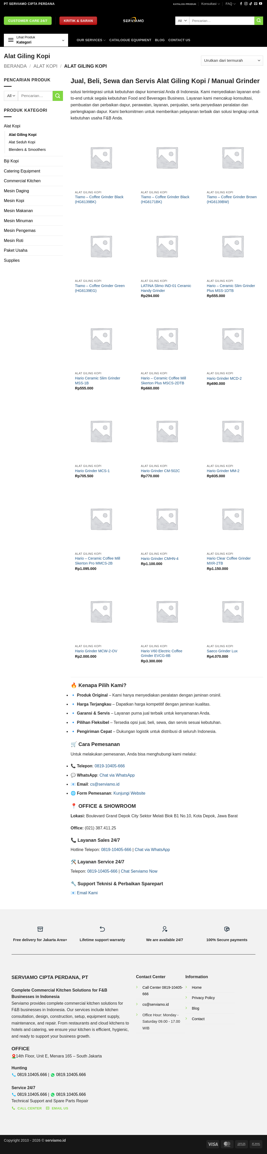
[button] (36, 40)
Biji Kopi (11, 161)
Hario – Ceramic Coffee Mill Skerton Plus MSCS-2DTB (163, 380)
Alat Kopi (45, 66)
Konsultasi (210, 4)
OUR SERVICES (91, 40)
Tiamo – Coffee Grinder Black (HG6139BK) (99, 199)
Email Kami (87, 893)
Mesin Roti (13, 240)
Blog (160, 40)
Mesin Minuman (18, 221)
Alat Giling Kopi (22, 135)
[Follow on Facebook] (241, 4)
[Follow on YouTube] (260, 4)
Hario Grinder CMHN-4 (159, 559)
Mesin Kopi (14, 200)
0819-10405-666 (110, 766)
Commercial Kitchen (22, 181)
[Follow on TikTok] (250, 4)
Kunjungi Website (129, 793)
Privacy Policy (203, 998)
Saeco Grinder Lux (222, 651)
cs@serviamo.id (104, 784)
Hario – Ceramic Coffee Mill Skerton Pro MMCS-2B (97, 560)
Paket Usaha (15, 250)
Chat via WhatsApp (117, 775)
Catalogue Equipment (130, 40)
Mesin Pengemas (20, 230)
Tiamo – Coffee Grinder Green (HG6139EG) (100, 288)
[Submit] (258, 20)
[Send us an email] (255, 4)
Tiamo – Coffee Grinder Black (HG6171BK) (165, 199)
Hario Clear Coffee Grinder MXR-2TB (229, 560)
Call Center (152, 987)
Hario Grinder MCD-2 (224, 378)
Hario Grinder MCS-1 (92, 471)
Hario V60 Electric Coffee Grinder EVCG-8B (161, 653)
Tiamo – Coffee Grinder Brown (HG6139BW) (232, 199)
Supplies (12, 260)
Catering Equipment (22, 171)
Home (196, 987)
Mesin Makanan (18, 211)
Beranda (15, 66)
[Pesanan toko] (232, 61)
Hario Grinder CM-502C (160, 471)
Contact (198, 1019)
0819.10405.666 (32, 1074)
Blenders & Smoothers (27, 149)
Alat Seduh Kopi (22, 142)
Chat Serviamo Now (139, 871)
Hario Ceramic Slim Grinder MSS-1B (97, 380)
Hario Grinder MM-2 (223, 471)
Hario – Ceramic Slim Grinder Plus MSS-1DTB (231, 288)
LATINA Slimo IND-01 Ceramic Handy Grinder (166, 288)
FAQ (231, 4)
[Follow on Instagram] (245, 4)
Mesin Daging (16, 191)
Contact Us (179, 40)
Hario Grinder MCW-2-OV (96, 651)
